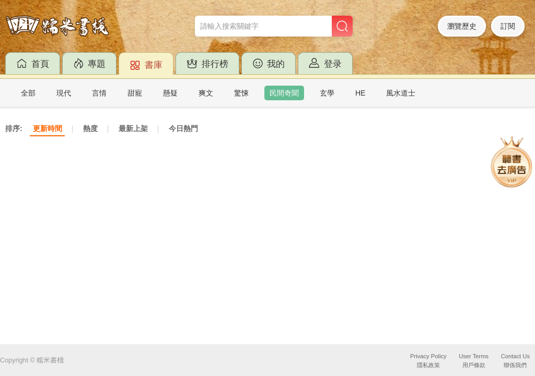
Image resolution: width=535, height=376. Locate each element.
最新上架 (133, 128)
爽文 (206, 93)
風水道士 (400, 93)
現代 (63, 93)
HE (360, 93)
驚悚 (241, 93)
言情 (99, 93)
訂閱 (508, 26)
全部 (28, 93)
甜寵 (134, 93)
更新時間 (47, 128)
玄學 (327, 93)
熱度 (90, 128)
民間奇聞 (284, 93)
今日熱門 (183, 128)
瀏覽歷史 (461, 26)
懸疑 (170, 93)
